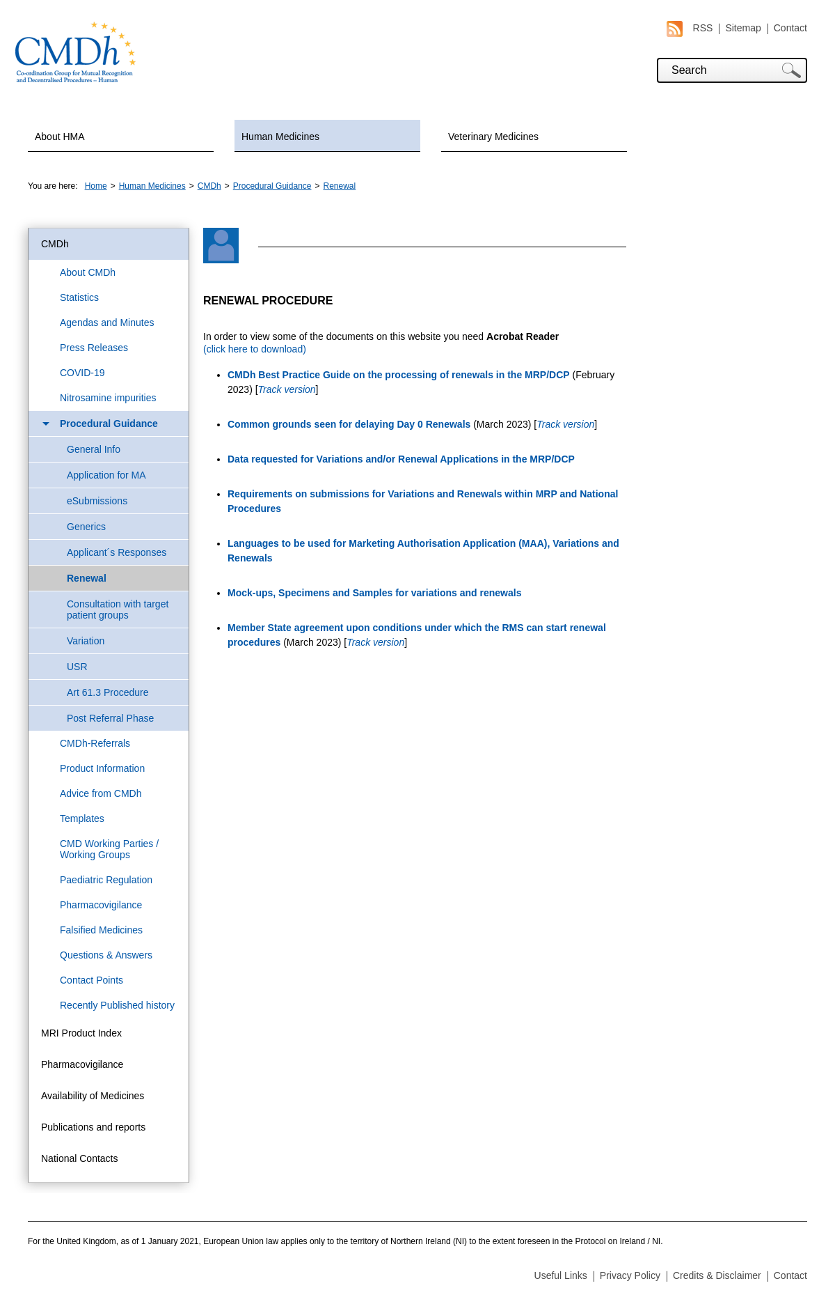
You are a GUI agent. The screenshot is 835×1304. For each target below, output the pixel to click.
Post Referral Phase (110, 718)
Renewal (340, 186)
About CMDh (88, 272)
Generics (86, 526)
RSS (690, 28)
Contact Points (91, 980)
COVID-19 (82, 372)
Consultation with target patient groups (117, 609)
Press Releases (94, 347)
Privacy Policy (630, 1275)
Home (96, 186)
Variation (85, 640)
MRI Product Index (81, 1033)
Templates (82, 818)
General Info (93, 449)
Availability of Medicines (92, 1095)
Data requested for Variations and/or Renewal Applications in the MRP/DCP (401, 459)
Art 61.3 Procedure (108, 692)
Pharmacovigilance (101, 904)
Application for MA (106, 475)
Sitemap (743, 27)
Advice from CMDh (100, 793)
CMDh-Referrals (95, 743)
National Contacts (79, 1158)
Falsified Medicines (101, 930)
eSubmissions (97, 500)
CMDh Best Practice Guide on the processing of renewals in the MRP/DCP (399, 374)
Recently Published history (117, 1005)
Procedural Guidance (272, 186)
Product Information (102, 768)
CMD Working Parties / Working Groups (109, 849)
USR (77, 666)
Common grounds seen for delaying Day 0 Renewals (349, 424)
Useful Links (560, 1275)
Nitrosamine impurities (108, 397)
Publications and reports (93, 1127)
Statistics (79, 297)
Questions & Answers (106, 955)
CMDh (209, 186)
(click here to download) (254, 349)
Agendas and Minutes (107, 322)
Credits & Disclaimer (717, 1275)
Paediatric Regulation (106, 879)
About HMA (60, 136)
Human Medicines (280, 136)
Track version (287, 389)
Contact (790, 27)
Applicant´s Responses (116, 552)
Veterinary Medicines (493, 136)
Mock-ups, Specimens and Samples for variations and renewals (374, 592)
